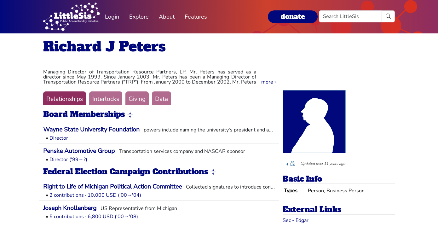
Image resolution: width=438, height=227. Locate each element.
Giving (137, 99)
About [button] (167, 16)
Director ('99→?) (68, 159)
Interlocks (105, 99)
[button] (269, 81)
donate (293, 16)
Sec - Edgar (295, 220)
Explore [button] (139, 16)
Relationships (64, 99)
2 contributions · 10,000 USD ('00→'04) (95, 195)
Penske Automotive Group (79, 151)
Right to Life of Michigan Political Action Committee (112, 187)
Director (58, 138)
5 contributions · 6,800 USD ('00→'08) (93, 216)
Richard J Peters (104, 46)
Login (112, 16)
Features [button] (196, 16)
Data (161, 99)
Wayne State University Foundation (91, 129)
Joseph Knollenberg (69, 208)
